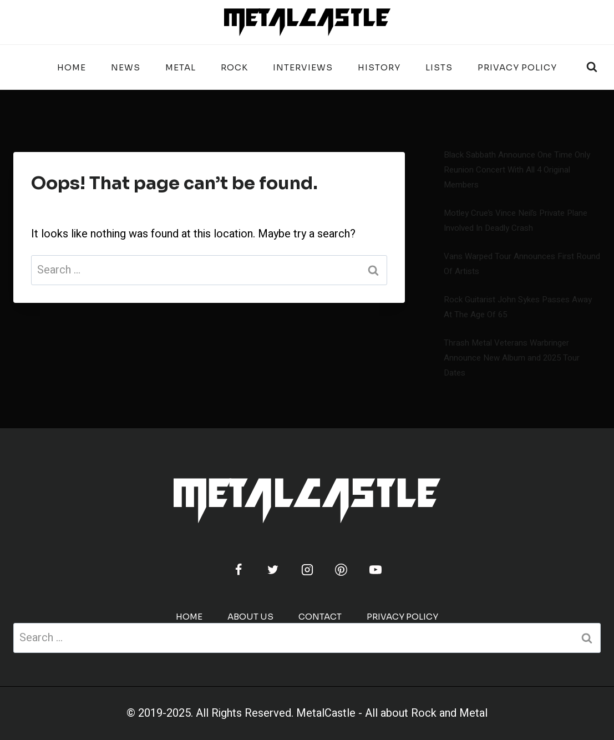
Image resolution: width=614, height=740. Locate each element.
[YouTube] (375, 569)
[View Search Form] (592, 67)
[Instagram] (307, 569)
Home (71, 67)
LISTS (439, 67)
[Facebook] (238, 569)
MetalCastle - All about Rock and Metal (392, 713)
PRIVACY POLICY (517, 67)
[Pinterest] (341, 569)
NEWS (125, 67)
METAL (180, 67)
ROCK (234, 67)
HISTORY (379, 67)
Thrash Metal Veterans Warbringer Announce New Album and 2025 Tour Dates (512, 358)
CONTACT (320, 616)
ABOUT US (250, 616)
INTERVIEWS (303, 67)
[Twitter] (273, 569)
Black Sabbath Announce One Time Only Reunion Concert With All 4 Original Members (517, 170)
